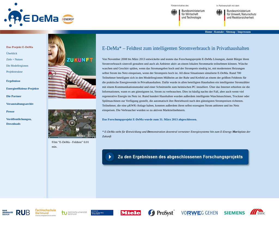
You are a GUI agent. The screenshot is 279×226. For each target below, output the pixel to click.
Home (208, 31)
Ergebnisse (13, 80)
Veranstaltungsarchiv (20, 103)
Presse (10, 111)
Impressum (244, 31)
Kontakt (219, 31)
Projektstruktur (14, 71)
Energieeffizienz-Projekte (22, 88)
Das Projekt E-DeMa (19, 47)
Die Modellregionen (17, 65)
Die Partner (13, 96)
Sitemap (230, 31)
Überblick (11, 53)
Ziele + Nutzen (14, 59)
